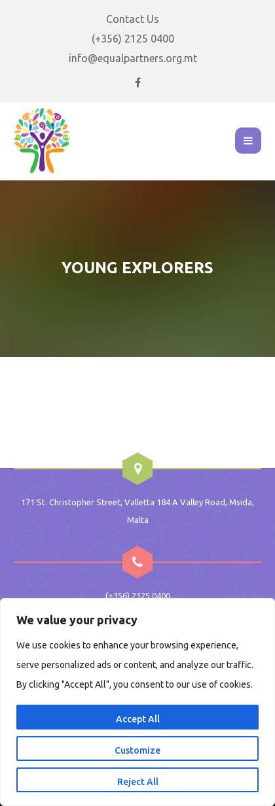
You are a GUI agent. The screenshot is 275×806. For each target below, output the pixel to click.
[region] (137, 702)
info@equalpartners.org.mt (133, 58)
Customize (137, 750)
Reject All (137, 782)
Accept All (138, 719)
